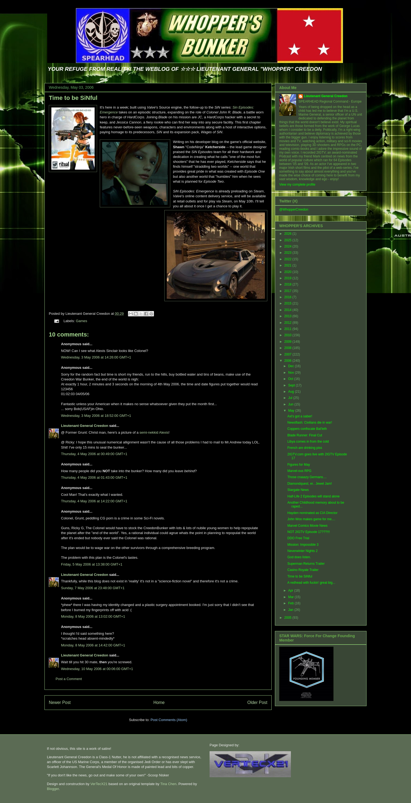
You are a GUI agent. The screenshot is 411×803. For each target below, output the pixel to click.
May (291, 410)
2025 (288, 240)
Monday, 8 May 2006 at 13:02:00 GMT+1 (93, 616)
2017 (288, 291)
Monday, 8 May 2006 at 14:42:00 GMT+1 (93, 645)
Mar (291, 597)
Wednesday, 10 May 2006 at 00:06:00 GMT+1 (97, 669)
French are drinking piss (304, 448)
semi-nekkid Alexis (154, 432)
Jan (291, 610)
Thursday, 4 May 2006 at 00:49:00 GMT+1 (94, 454)
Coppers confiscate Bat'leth (307, 429)
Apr (291, 590)
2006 (288, 361)
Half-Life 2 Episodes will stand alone (313, 496)
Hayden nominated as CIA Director (312, 513)
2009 (288, 342)
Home (159, 702)
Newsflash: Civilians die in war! (309, 422)
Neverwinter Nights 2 (302, 551)
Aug (291, 391)
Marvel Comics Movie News (307, 526)
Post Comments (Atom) (168, 720)
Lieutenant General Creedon (84, 426)
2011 (288, 329)
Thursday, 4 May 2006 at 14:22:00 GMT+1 (94, 501)
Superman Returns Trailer (306, 564)
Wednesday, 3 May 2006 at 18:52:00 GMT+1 (96, 416)
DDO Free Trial (298, 538)
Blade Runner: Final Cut (304, 435)
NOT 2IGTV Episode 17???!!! (308, 532)
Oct (291, 379)
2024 (288, 246)
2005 (288, 618)
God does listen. (299, 557)
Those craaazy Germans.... (307, 477)
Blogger (53, 789)
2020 (288, 272)
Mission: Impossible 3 (303, 545)
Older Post (257, 702)
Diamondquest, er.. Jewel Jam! (309, 483)
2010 (288, 335)
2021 (288, 265)
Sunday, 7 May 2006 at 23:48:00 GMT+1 (92, 588)
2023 (288, 253)
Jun (291, 404)
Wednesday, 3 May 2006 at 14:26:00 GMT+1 (96, 357)
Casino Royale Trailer (303, 570)
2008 (288, 348)
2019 (288, 278)
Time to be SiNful (73, 97)
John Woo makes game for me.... (311, 519)
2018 (288, 284)
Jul (290, 398)
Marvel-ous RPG (299, 471)
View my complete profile (297, 184)
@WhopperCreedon (293, 209)
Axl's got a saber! (299, 416)
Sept (292, 385)
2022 (288, 259)
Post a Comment (69, 679)
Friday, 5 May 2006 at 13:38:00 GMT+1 (91, 564)
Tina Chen (168, 784)
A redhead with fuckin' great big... (311, 583)
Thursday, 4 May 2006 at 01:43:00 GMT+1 (94, 477)
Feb (291, 603)
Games (81, 321)
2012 (288, 323)
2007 (288, 354)
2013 (288, 316)
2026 (288, 234)
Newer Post (60, 702)
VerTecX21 (98, 784)
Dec (291, 366)
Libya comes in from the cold (308, 441)
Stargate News (298, 490)
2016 (288, 297)
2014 (288, 310)
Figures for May (298, 464)
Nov (291, 372)
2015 (288, 303)
